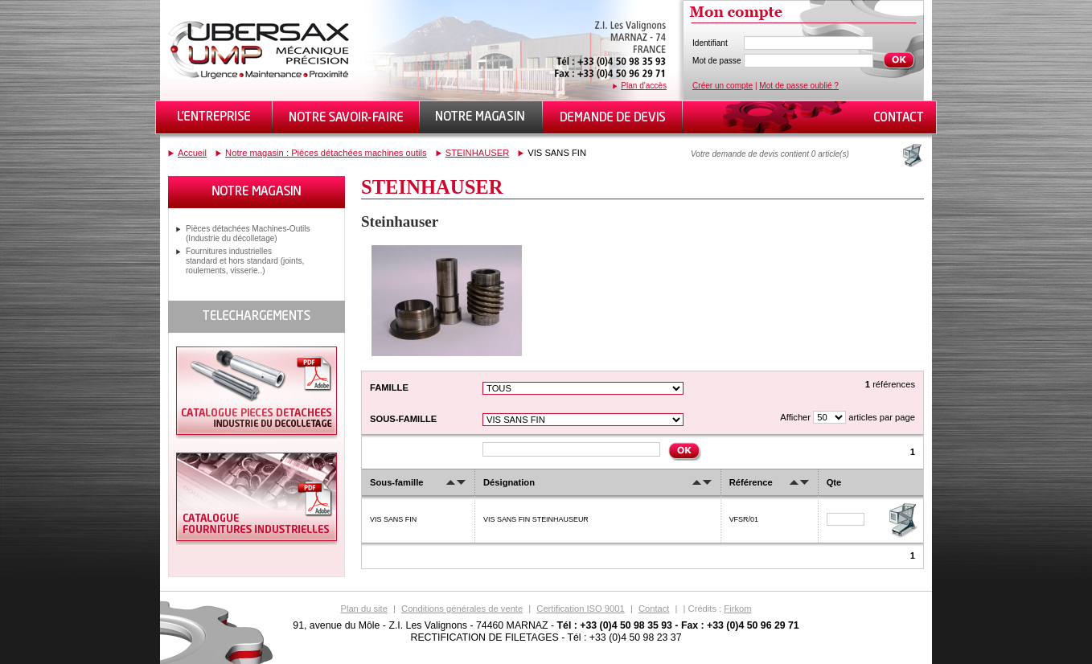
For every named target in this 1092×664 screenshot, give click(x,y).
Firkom (737, 608)
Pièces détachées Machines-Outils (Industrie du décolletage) (248, 233)
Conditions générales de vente (462, 608)
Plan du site (363, 608)
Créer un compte (722, 85)
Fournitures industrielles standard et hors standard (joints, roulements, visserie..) (245, 261)
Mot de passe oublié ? (799, 85)
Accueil (192, 153)
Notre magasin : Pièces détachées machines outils (326, 153)
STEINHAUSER (477, 153)
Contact (654, 608)
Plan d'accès (644, 85)
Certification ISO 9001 (580, 608)
